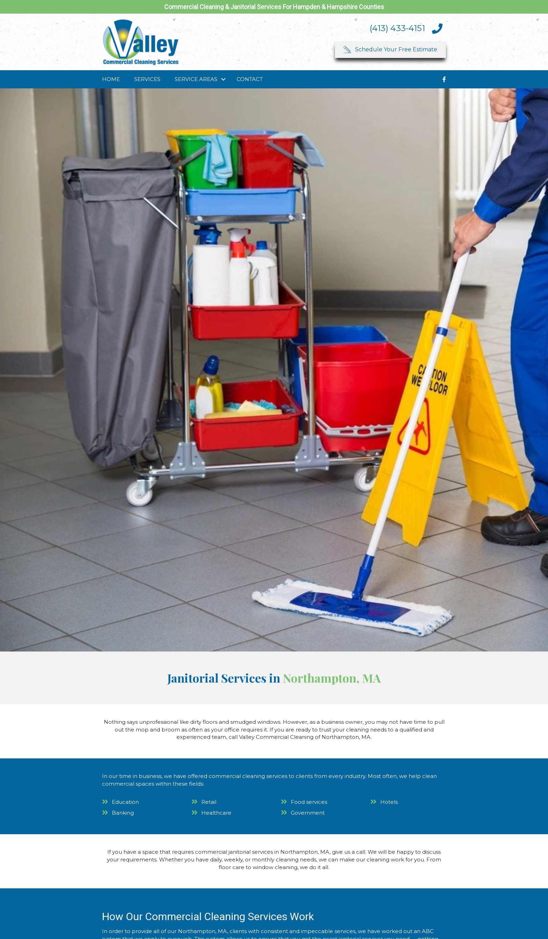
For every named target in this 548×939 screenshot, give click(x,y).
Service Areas (196, 79)
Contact (250, 79)
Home (111, 79)
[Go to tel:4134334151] (379, 28)
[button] (390, 50)
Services (147, 79)
